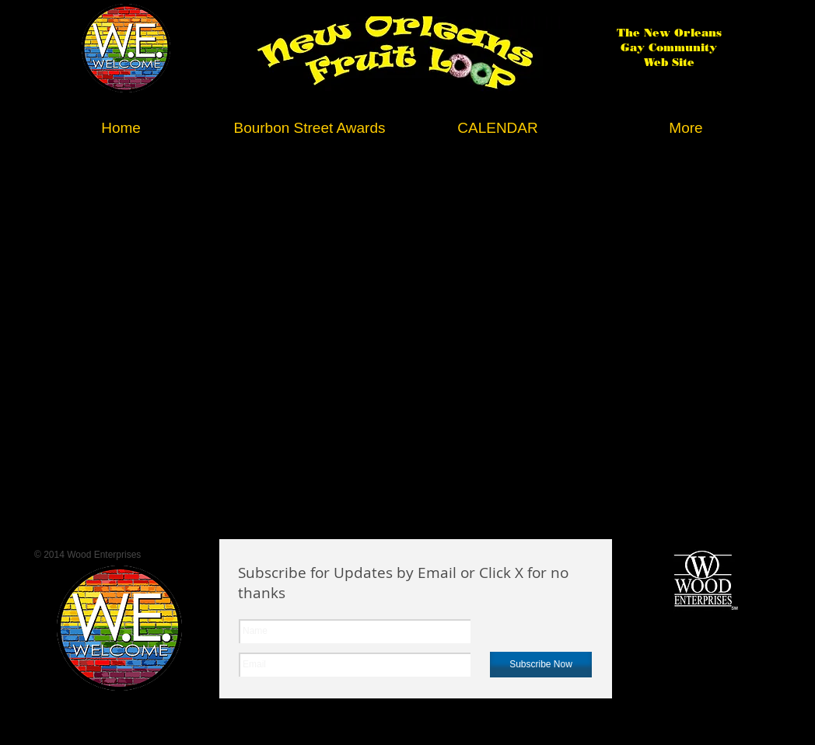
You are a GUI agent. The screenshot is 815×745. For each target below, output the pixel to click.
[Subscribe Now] (541, 664)
